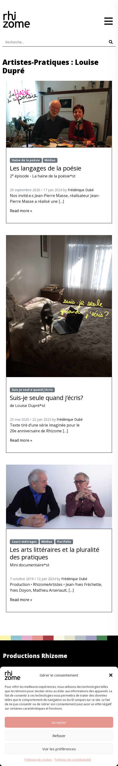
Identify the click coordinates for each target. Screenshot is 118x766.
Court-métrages (24, 542)
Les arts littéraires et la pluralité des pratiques (54, 553)
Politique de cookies (38, 760)
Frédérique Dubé (81, 190)
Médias (50, 160)
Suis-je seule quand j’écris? (46, 397)
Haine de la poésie (26, 160)
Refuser (59, 735)
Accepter (59, 722)
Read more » (21, 210)
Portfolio (64, 542)
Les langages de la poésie (45, 168)
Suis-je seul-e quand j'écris (32, 390)
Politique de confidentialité (73, 760)
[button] (110, 675)
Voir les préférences (59, 748)
